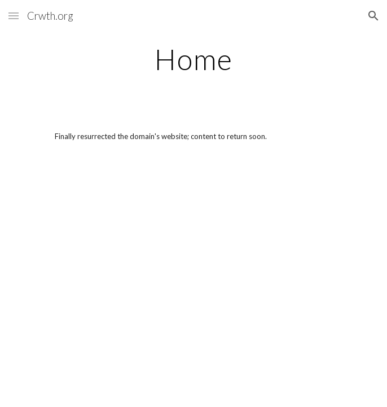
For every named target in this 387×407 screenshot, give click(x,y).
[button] (13, 15)
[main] (193, 59)
